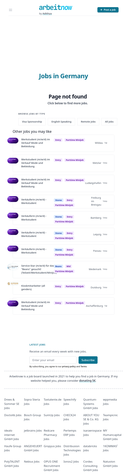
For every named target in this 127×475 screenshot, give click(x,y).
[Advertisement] (63, 40)
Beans (58, 266)
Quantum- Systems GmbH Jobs (90, 404)
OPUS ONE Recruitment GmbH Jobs (52, 466)
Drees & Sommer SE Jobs (11, 404)
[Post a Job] (108, 9)
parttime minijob (75, 139)
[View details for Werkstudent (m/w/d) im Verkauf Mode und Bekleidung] (13, 143)
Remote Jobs (88, 121)
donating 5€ (87, 380)
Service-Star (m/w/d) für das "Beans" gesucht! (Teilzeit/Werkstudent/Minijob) (39, 269)
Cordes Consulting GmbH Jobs (90, 466)
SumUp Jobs (52, 415)
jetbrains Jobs (33, 430)
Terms (84, 366)
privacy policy (69, 366)
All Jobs (109, 121)
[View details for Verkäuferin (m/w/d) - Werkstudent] (13, 201)
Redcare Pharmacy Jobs (50, 435)
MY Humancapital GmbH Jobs (112, 435)
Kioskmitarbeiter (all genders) (33, 287)
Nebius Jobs (32, 461)
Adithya (47, 13)
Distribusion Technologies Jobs (72, 450)
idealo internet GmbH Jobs (11, 435)
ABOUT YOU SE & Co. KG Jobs (91, 419)
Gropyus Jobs (52, 446)
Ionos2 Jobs (71, 461)
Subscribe (88, 360)
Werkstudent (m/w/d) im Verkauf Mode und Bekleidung (35, 143)
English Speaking (61, 121)
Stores (58, 200)
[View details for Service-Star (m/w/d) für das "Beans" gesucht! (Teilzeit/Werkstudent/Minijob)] (13, 269)
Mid (69, 266)
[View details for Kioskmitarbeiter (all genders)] (13, 287)
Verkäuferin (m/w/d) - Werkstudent (33, 201)
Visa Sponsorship (32, 121)
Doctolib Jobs (12, 415)
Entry (58, 139)
